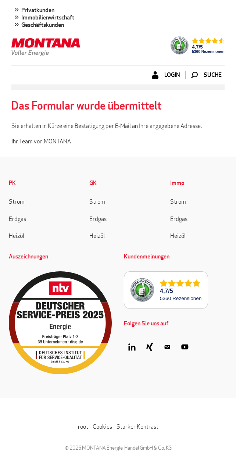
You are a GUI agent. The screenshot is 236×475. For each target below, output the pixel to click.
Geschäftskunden (42, 25)
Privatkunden (37, 10)
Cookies (102, 427)
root (83, 427)
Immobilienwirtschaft (47, 18)
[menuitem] (118, 18)
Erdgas (17, 219)
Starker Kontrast (137, 427)
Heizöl (16, 236)
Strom (17, 202)
